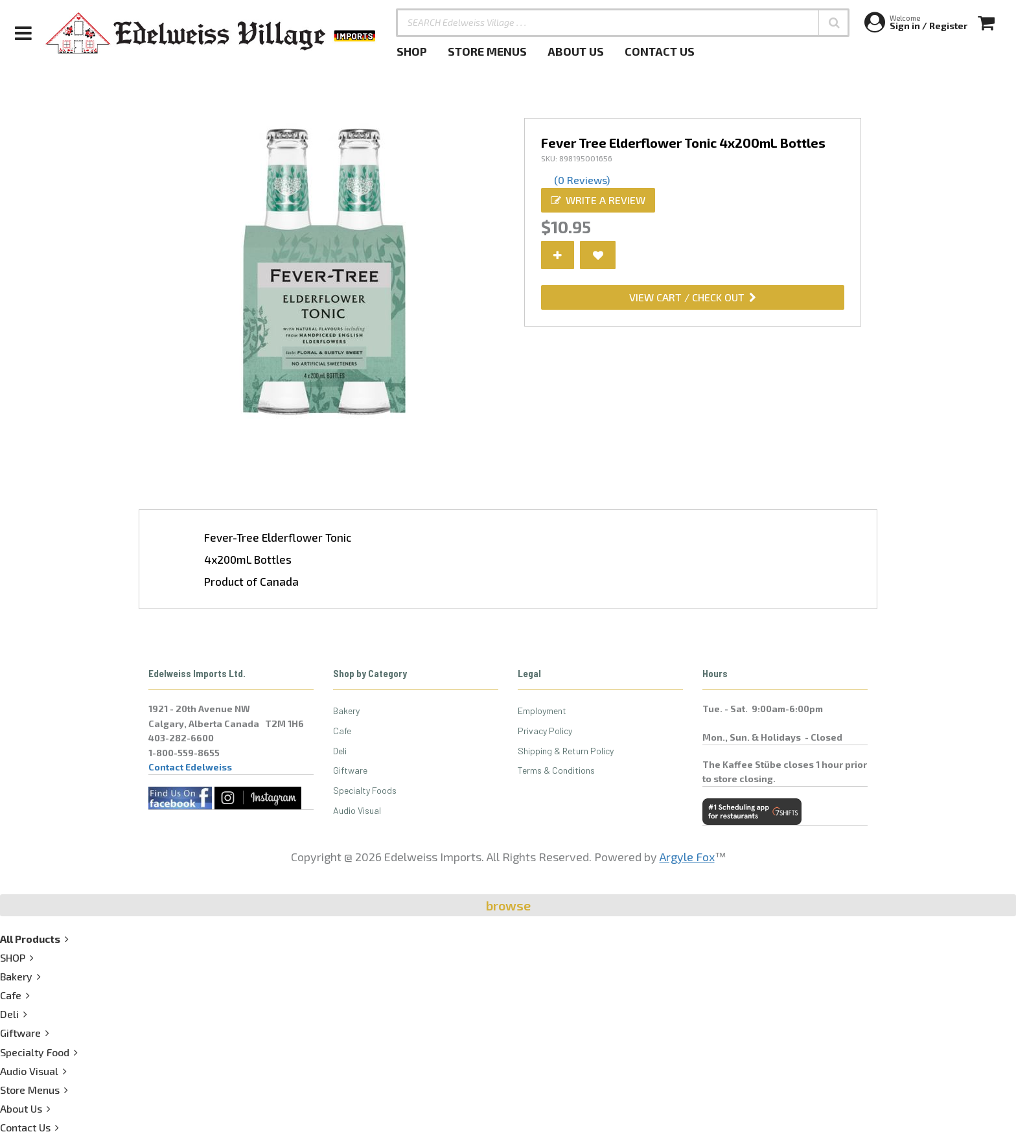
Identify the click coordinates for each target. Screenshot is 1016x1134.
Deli (340, 750)
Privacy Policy (545, 730)
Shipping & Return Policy (566, 750)
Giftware (350, 770)
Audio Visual (357, 810)
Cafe (342, 730)
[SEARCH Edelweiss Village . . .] (622, 22)
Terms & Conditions (556, 770)
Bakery (346, 710)
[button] (833, 22)
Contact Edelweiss (190, 766)
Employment (542, 710)
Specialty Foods (365, 790)
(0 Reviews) (582, 180)
